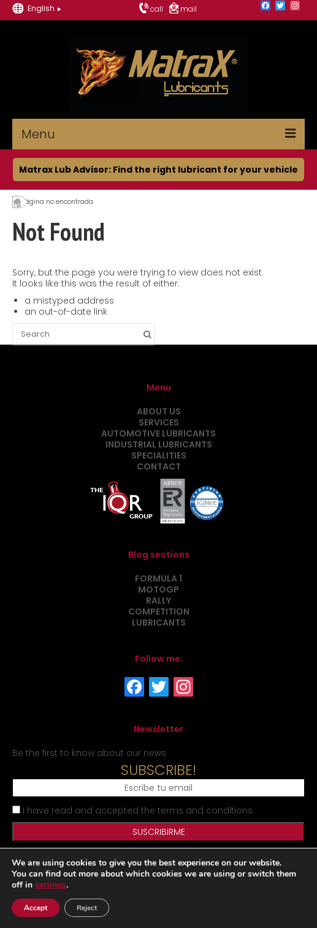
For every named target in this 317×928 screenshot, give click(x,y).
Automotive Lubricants (158, 433)
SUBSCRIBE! (158, 770)
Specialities (158, 455)
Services (159, 422)
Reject (87, 908)
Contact (159, 466)
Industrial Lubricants (158, 444)
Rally (158, 600)
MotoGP (158, 589)
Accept (35, 908)
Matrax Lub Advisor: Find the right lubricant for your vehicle (158, 169)
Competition (158, 611)
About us (159, 411)
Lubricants (159, 622)
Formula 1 (158, 578)
